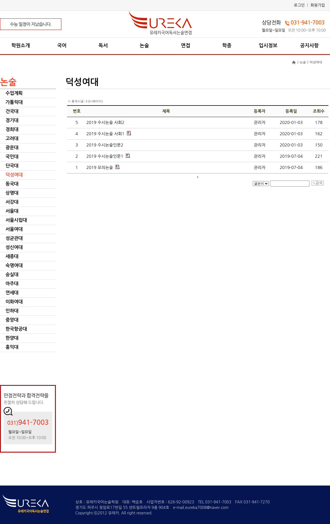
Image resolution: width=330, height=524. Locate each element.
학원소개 (20, 45)
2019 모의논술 (99, 167)
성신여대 (14, 247)
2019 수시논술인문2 (104, 145)
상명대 (12, 193)
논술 (144, 45)
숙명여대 (14, 265)
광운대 (12, 147)
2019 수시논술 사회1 (105, 134)
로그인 (299, 5)
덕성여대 (14, 175)
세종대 (12, 256)
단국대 (12, 165)
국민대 (12, 156)
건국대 (12, 111)
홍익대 (12, 347)
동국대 (12, 184)
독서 (103, 45)
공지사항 (309, 45)
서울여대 (14, 229)
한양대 (12, 338)
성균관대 (14, 238)
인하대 (12, 311)
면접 (185, 45)
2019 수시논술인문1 (104, 156)
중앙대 (12, 320)
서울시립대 (16, 220)
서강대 (12, 202)
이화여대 (14, 302)
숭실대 (12, 274)
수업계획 (14, 93)
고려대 (12, 138)
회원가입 (317, 5)
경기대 (12, 120)
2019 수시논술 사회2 (105, 122)
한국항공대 (16, 329)
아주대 (12, 283)
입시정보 (268, 45)
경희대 (12, 129)
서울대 (12, 211)
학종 (227, 45)
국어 (62, 45)
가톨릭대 (14, 102)
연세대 (12, 292)
